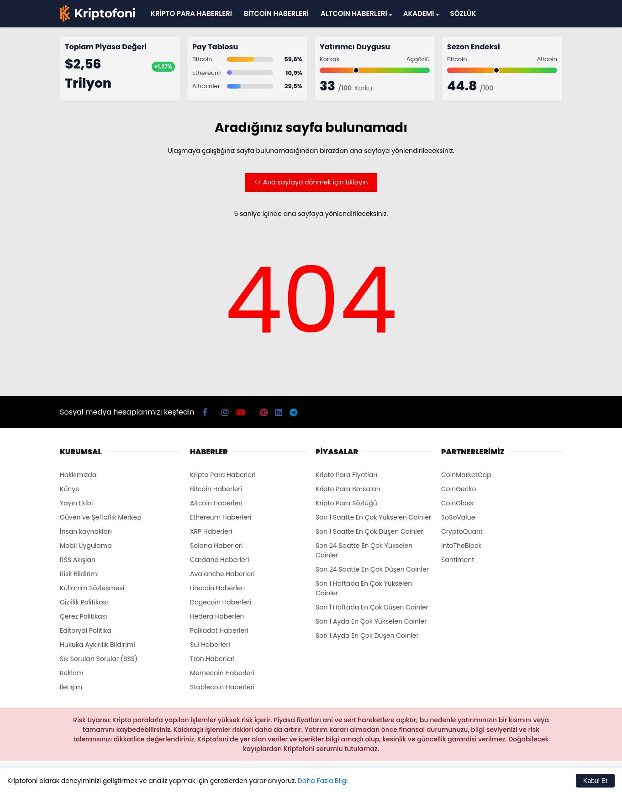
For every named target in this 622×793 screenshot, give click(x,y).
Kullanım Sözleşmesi (92, 588)
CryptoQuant (462, 531)
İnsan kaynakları (86, 531)
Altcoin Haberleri (216, 503)
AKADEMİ (418, 13)
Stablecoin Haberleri (222, 687)
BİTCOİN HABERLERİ (276, 13)
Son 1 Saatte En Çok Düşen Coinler (369, 531)
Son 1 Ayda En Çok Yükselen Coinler (371, 621)
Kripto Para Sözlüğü (346, 503)
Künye (69, 489)
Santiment (457, 559)
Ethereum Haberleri (220, 517)
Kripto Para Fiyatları (346, 474)
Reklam (72, 672)
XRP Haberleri (211, 531)
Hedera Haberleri (217, 616)
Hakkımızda (78, 474)
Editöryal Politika (85, 630)
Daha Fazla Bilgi (323, 780)
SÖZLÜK (463, 13)
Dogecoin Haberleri (220, 602)
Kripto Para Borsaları (348, 489)
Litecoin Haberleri (217, 588)
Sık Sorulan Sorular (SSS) (98, 658)
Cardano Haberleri (219, 559)
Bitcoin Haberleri (216, 489)
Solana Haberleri (216, 545)
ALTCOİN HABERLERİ (354, 13)
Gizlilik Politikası (84, 602)
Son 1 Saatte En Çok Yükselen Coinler (373, 517)
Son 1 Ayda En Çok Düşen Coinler (367, 635)
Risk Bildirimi (79, 573)
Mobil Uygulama (86, 545)
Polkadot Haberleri (219, 630)
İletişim (71, 687)
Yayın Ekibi (76, 503)
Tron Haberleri (212, 658)
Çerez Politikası (83, 616)
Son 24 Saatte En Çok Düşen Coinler (372, 569)
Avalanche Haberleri (222, 573)
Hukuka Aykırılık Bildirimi (97, 644)
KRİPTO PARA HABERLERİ (191, 13)
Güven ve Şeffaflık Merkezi (101, 517)
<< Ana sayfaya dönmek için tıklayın (311, 182)
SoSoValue (458, 517)
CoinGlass (457, 503)
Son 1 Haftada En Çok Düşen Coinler (372, 607)
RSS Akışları (77, 559)
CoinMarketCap (466, 474)
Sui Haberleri (210, 644)
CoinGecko (458, 489)
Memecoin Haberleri (222, 672)
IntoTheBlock (461, 545)
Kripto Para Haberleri (223, 474)
